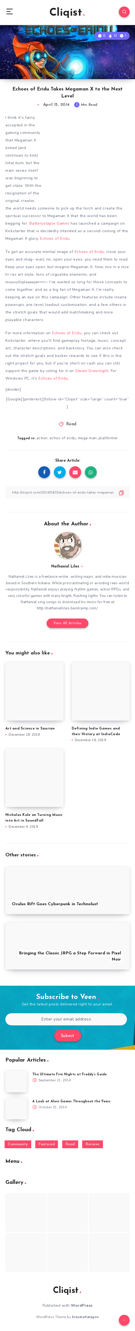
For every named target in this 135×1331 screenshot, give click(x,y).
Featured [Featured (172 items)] (47, 1144)
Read (71, 424)
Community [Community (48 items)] (18, 1144)
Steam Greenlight (91, 370)
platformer (108, 438)
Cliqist (67, 13)
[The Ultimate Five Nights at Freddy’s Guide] (16, 1081)
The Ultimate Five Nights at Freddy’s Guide (69, 1074)
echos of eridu (63, 438)
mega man (87, 438)
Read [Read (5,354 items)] (70, 1144)
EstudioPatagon (85, 1317)
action (42, 438)
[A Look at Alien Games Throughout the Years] (16, 1108)
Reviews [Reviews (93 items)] (92, 1144)
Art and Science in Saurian (30, 728)
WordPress (82, 1305)
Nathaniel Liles (65, 567)
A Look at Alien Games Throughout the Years (71, 1101)
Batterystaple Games (49, 223)
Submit (67, 1036)
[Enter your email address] (66, 1019)
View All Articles (67, 623)
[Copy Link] (67, 492)
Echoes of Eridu (55, 238)
